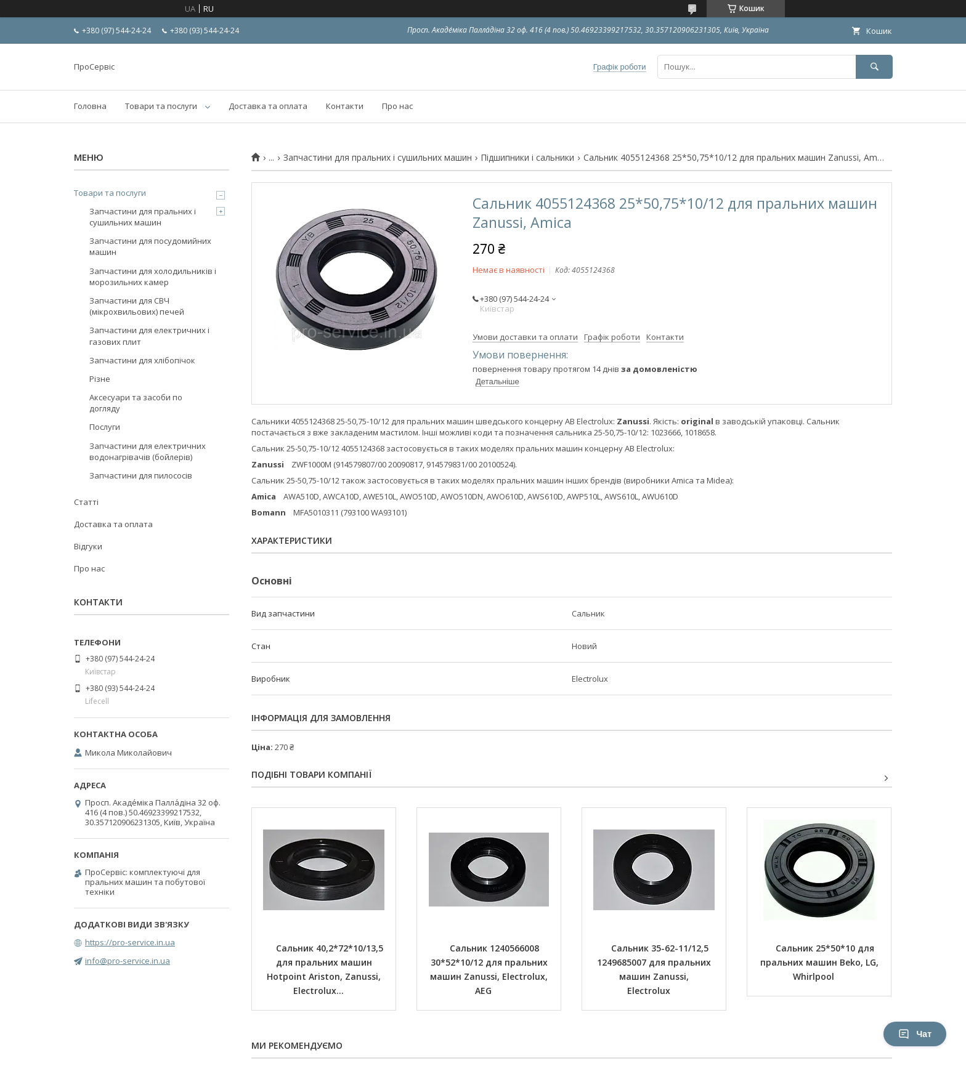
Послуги (104, 426)
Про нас (397, 105)
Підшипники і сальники (527, 158)
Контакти (344, 105)
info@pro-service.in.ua (127, 961)
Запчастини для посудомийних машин (150, 246)
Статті (86, 501)
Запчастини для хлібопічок (142, 360)
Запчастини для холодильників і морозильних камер (152, 276)
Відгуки (88, 546)
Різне (99, 378)
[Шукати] (874, 67)
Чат (915, 1034)
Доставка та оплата (268, 105)
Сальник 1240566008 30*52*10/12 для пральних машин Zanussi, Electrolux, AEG (490, 969)
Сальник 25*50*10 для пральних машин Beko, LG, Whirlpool (820, 962)
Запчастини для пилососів (140, 475)
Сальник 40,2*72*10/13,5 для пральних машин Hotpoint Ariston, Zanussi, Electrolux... (326, 969)
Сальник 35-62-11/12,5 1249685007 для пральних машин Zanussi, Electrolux (655, 969)
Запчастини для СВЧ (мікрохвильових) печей (136, 306)
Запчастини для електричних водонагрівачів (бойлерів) (147, 451)
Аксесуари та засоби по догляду (135, 403)
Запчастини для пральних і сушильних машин (377, 158)
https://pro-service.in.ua (130, 942)
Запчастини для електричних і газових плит (149, 336)
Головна (90, 105)
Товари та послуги (161, 105)
